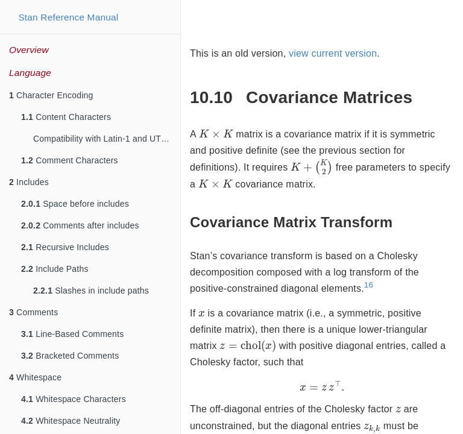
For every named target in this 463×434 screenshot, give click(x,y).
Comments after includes (80, 225)
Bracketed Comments (70, 355)
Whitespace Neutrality (71, 421)
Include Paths (55, 269)
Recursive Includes (65, 247)
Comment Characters (69, 160)
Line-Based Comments (72, 334)
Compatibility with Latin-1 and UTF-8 (103, 138)
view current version (333, 53)
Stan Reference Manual (68, 17)
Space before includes (75, 204)
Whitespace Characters (73, 399)
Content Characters (66, 117)
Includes (29, 182)
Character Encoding (51, 95)
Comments (33, 312)
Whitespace (35, 377)
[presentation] (216, 133)
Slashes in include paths (91, 290)
